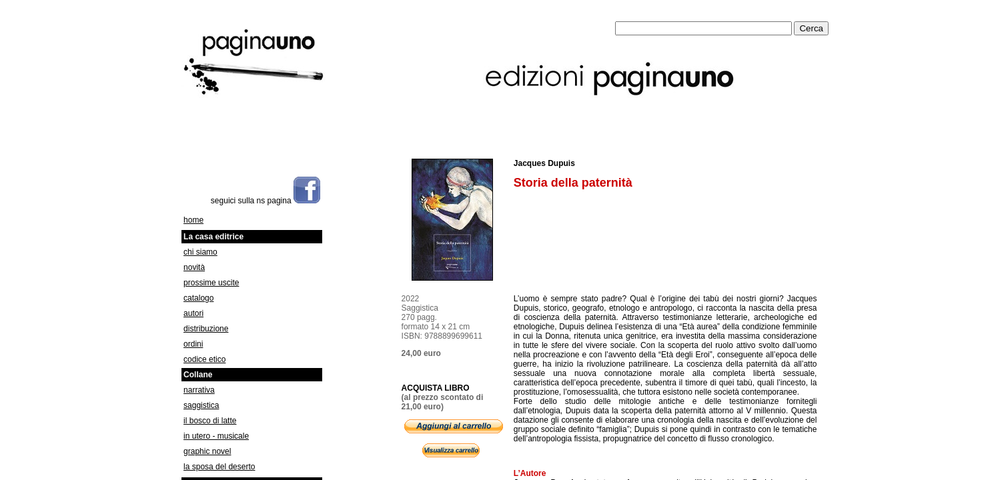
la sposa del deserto (219, 466)
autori (193, 313)
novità (194, 267)
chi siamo (200, 252)
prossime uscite (211, 282)
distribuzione (205, 328)
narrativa (199, 390)
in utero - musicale (216, 436)
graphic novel (207, 451)
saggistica (201, 405)
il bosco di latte (209, 420)
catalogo (198, 298)
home (193, 220)
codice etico (204, 359)
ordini (193, 344)
